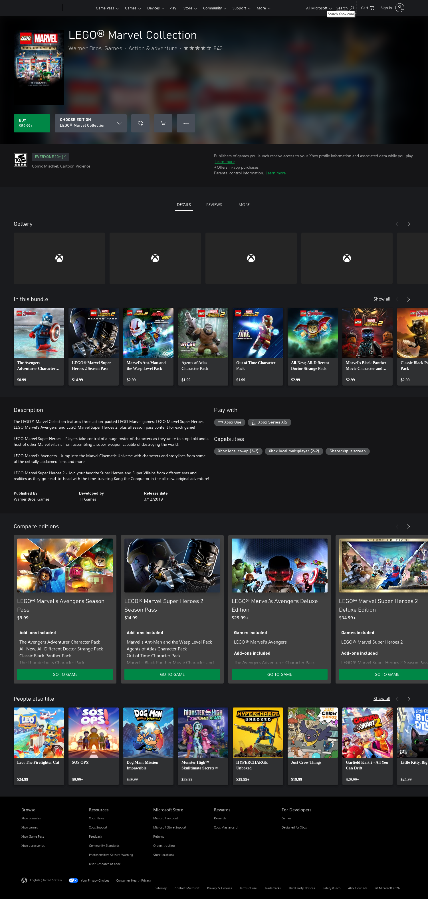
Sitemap (161, 888)
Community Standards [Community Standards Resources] (104, 845)
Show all (382, 299)
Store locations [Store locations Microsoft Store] (163, 854)
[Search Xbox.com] (345, 7)
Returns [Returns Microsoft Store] (158, 836)
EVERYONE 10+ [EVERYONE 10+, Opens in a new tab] (50, 157)
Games (130, 7)
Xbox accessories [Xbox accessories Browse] (33, 845)
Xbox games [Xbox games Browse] (29, 827)
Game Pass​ (105, 7)
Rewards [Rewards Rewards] (220, 818)
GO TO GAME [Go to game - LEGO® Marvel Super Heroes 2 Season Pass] (172, 674)
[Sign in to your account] (392, 8)
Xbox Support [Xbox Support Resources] (98, 827)
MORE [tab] (244, 204)
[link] (39, 347)
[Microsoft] (40, 8)
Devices (153, 7)
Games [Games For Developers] (286, 818)
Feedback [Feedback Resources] (95, 836)
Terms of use (248, 888)
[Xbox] (79, 8)
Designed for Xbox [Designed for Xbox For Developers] (294, 827)
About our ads (358, 888)
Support (239, 7)
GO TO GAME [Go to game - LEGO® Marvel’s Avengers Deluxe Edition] (279, 674)
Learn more (225, 161)
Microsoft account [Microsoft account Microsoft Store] (165, 818)
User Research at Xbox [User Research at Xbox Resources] (104, 864)
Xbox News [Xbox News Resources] (96, 818)
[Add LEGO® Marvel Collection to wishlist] (140, 123)
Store (187, 7)
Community (212, 7)
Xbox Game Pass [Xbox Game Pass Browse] (32, 836)
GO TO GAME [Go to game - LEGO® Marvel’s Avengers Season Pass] (65, 674)
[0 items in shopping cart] (367, 7)
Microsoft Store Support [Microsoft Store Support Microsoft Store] (169, 827)
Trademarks (273, 888)
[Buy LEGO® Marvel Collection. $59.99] (32, 123)
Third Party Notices (301, 888)
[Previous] (397, 224)
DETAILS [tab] (184, 204)
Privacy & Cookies (219, 888)
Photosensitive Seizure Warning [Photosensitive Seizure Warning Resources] (111, 854)
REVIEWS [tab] (214, 204)
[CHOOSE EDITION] (91, 123)
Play (172, 7)
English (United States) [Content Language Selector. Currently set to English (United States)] (46, 880)
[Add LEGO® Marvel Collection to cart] (163, 123)
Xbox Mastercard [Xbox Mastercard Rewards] (225, 827)
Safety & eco (331, 888)
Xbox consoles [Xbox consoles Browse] (31, 818)
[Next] (408, 224)
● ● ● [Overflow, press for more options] (186, 123)
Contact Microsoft (187, 888)
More (261, 7)
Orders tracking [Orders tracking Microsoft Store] (164, 845)
